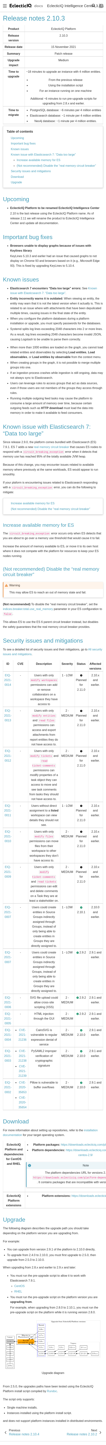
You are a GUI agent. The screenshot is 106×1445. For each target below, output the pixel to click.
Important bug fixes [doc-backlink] (27, 237)
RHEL (18, 1291)
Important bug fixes (23, 143)
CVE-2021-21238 (22, 1055)
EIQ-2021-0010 (8, 836)
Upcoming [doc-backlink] (16, 199)
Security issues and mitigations (31, 171)
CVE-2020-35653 (22, 1087)
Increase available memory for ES (38, 160)
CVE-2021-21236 (22, 1034)
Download (17, 176)
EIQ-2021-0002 (8, 1087)
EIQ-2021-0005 (8, 1018)
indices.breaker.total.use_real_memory (28, 609)
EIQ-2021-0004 (8, 1034)
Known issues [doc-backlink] (21, 279)
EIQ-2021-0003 (8, 1055)
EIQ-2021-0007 (8, 912)
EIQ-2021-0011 (8, 810)
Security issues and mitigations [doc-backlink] (43, 640)
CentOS (19, 1286)
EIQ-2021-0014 (8, 680)
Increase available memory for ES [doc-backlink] (38, 525)
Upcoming (17, 138)
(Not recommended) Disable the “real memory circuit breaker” (56, 165)
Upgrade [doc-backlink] (14, 1219)
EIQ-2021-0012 (8, 755)
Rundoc (52, 1391)
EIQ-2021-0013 (8, 715)
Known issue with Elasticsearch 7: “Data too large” (43, 154)
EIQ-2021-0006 (8, 1002)
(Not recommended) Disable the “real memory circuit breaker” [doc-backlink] (51, 571)
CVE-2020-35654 (22, 1102)
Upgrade (16, 182)
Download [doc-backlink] (16, 1121)
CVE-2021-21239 (22, 1071)
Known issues (20, 149)
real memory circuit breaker (51, 447)
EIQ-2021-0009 (8, 871)
